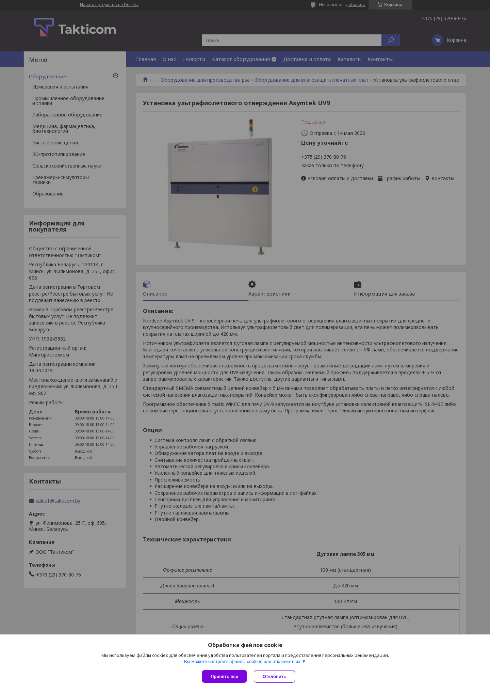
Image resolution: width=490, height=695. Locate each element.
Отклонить (274, 676)
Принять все (224, 676)
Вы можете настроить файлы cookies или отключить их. (242, 661)
